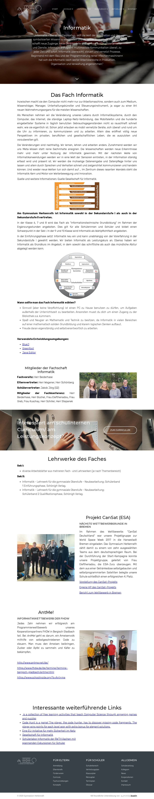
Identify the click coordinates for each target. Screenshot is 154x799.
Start (55, 9)
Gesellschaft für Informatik (37, 734)
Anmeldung (57, 766)
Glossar (89, 785)
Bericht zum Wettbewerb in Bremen (100, 592)
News (123, 773)
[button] (69, 9)
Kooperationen (127, 777)
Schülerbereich (92, 766)
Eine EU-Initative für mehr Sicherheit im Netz (48, 730)
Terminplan (90, 781)
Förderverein (58, 773)
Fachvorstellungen (60, 781)
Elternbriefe (57, 769)
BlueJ (25, 344)
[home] (29, 9)
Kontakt (124, 781)
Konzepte (57, 785)
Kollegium (125, 769)
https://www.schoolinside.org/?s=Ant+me (41, 677)
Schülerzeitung (127, 766)
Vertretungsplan (92, 769)
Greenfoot (28, 348)
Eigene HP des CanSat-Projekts (97, 587)
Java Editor (29, 352)
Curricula (56, 777)
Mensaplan (90, 777)
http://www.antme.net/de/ (32, 662)
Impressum (126, 785)
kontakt (132, 9)
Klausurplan (91, 773)
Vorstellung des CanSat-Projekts (98, 581)
